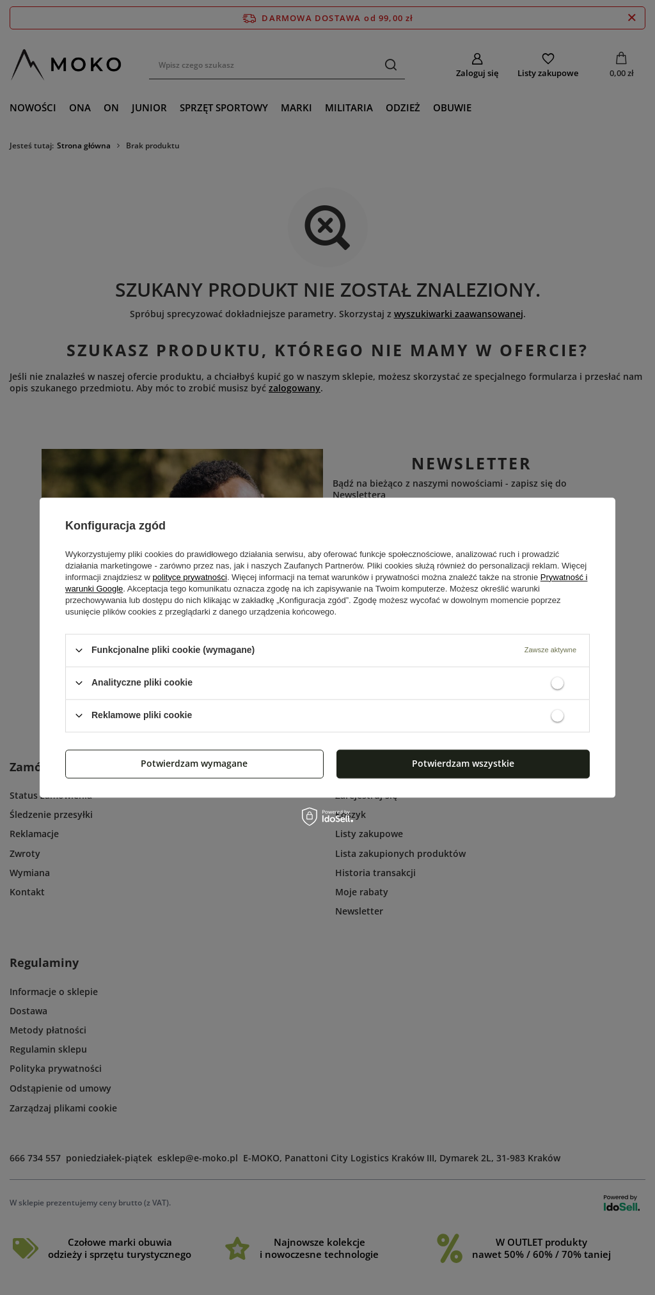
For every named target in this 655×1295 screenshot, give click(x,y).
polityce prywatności (190, 577)
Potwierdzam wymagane (194, 763)
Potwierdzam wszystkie (463, 763)
